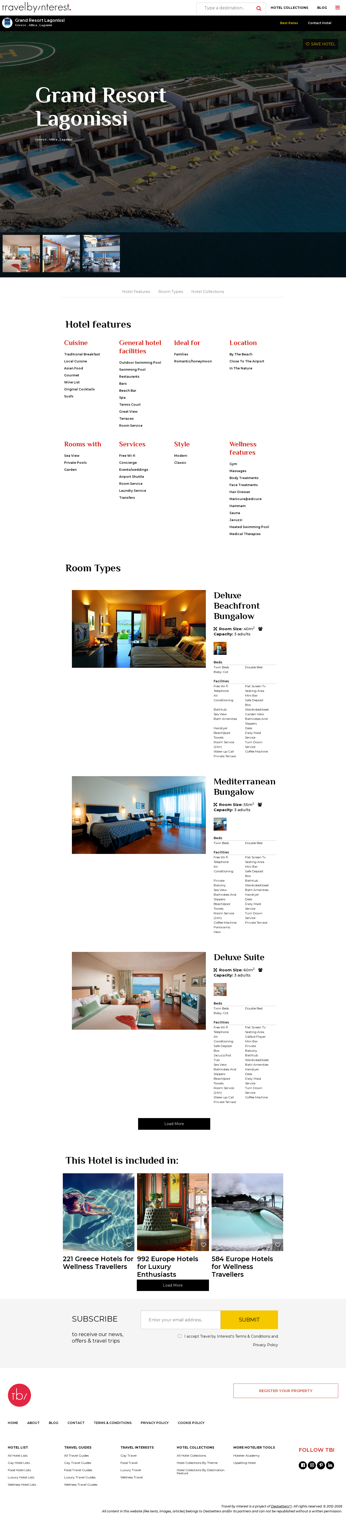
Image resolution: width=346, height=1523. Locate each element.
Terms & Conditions (252, 1336)
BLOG (322, 8)
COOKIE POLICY (191, 1423)
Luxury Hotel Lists (21, 1477)
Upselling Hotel (244, 1462)
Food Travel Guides (78, 1470)
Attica (33, 25)
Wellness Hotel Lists (22, 1484)
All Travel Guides (76, 1455)
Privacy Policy (265, 1345)
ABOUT (33, 1423)
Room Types (170, 291)
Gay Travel (128, 1455)
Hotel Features (136, 291)
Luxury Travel (130, 1470)
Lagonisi (45, 25)
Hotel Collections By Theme (197, 1462)
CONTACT (76, 1423)
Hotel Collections (207, 291)
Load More (174, 1123)
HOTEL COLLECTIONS (289, 8)
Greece (20, 25)
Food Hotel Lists (19, 1470)
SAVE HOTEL (320, 44)
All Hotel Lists (18, 1455)
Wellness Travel (131, 1477)
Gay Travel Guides (77, 1462)
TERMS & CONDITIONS (113, 1423)
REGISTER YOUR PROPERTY (286, 1390)
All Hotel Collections (191, 1455)
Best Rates (289, 23)
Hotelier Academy (246, 1455)
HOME (13, 1423)
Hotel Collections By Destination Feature (201, 1472)
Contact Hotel (319, 23)
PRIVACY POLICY (155, 1423)
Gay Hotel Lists (19, 1462)
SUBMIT (249, 1320)
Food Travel (129, 1462)
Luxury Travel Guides (80, 1477)
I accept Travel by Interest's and (228, 1340)
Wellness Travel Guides (80, 1484)
